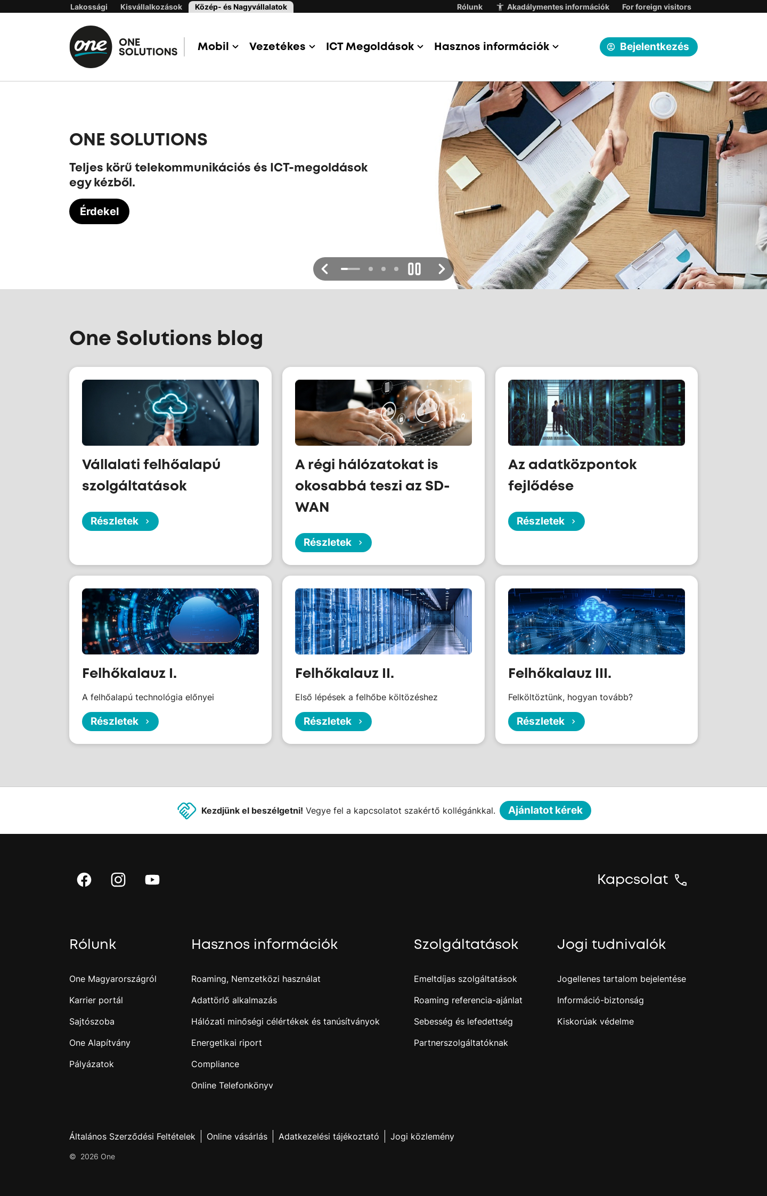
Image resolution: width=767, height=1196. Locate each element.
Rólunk (470, 6)
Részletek (121, 521)
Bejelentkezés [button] (647, 46)
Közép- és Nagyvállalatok (241, 6)
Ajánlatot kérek (545, 810)
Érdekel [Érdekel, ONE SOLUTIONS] (99, 211)
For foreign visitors (656, 6)
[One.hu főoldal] (127, 47)
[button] (217, 47)
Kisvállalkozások (151, 6)
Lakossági (89, 6)
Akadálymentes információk (552, 7)
